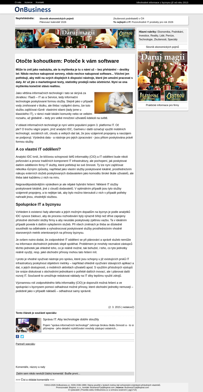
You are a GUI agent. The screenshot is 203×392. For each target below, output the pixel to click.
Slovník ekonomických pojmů (162, 47)
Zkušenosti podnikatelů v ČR (128, 18)
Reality (154, 35)
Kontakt (40, 2)
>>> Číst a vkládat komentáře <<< (35, 379)
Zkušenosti (160, 39)
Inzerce (28, 2)
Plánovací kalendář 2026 (53, 22)
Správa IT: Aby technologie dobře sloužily (71, 319)
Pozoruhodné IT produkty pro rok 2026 (143, 22)
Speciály (172, 39)
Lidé (161, 35)
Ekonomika (164, 31)
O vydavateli (73, 390)
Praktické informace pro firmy (162, 105)
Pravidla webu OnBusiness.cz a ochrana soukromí (104, 390)
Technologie (146, 39)
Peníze (170, 35)
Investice (144, 35)
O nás (18, 2)
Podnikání (177, 31)
